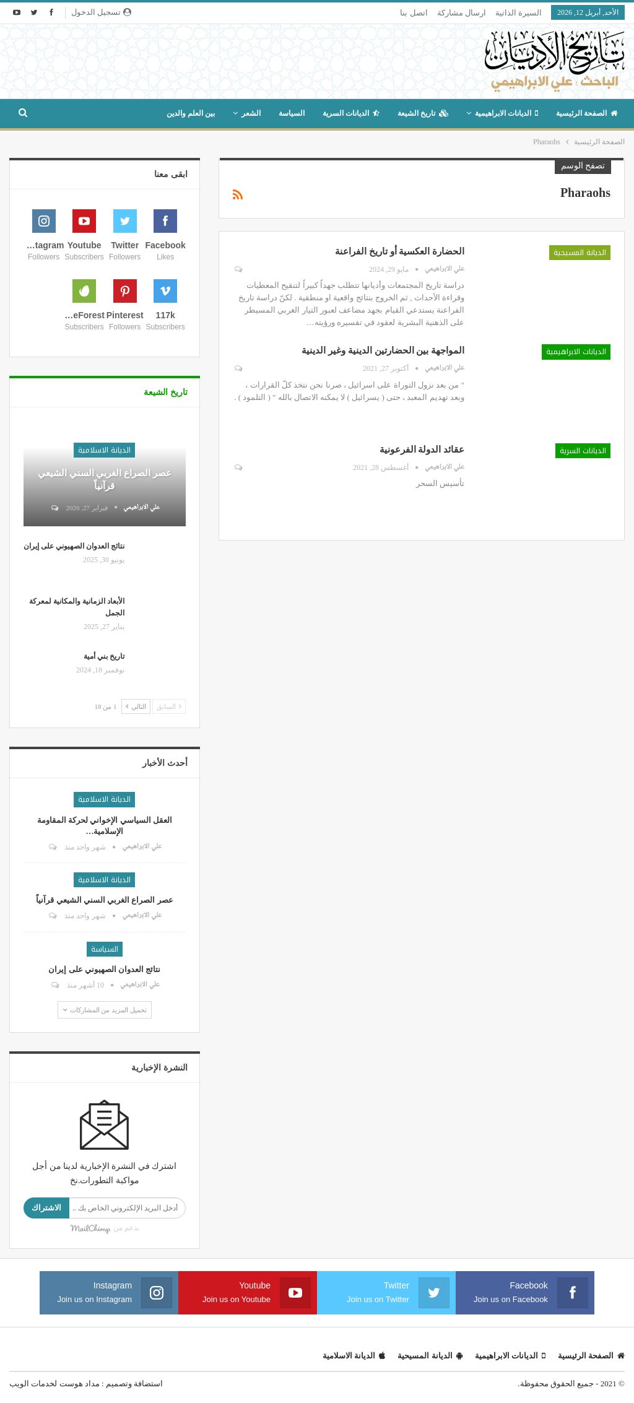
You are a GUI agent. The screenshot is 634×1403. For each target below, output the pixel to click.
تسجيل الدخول (101, 12)
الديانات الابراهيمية (506, 113)
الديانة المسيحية (580, 252)
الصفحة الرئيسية (586, 113)
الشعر (251, 113)
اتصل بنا (413, 12)
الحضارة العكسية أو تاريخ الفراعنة (399, 251)
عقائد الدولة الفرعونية (420, 449)
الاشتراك (46, 1207)
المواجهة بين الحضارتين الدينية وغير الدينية (383, 350)
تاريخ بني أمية (104, 656)
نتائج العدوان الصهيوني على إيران (74, 546)
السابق (169, 706)
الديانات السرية (351, 113)
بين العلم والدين (191, 113)
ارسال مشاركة (461, 12)
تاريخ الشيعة (422, 113)
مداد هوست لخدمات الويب (54, 1383)
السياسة (292, 113)
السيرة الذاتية (518, 12)
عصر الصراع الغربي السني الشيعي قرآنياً (104, 900)
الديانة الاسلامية (104, 450)
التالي (136, 706)
